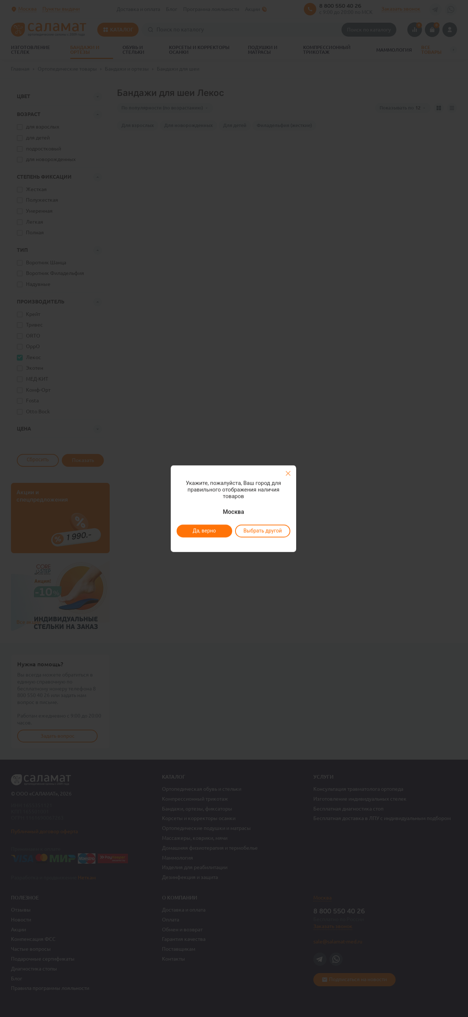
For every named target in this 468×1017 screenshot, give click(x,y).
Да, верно (204, 531)
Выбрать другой (262, 531)
